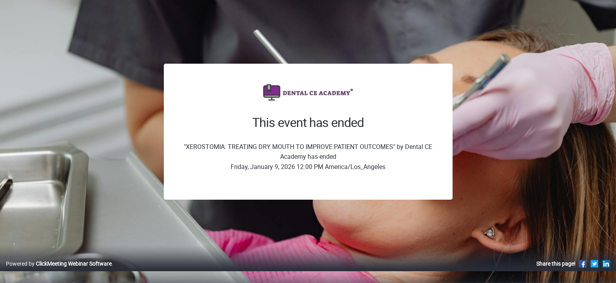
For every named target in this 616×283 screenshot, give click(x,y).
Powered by (59, 272)
